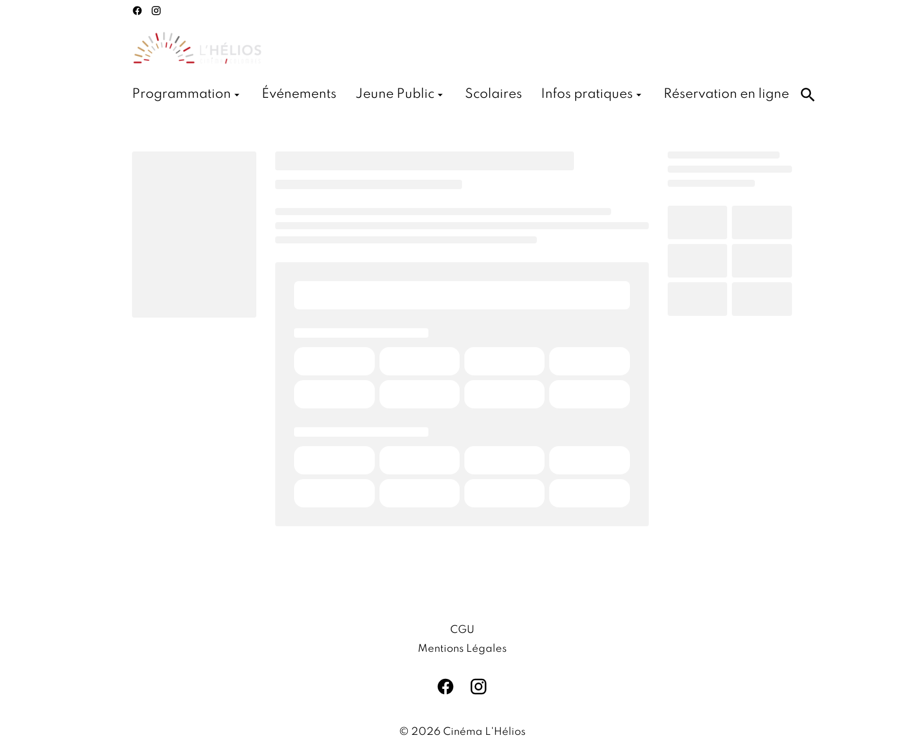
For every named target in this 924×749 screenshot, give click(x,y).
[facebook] (137, 10)
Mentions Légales (462, 649)
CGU (462, 630)
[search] (807, 94)
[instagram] (156, 10)
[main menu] (460, 94)
